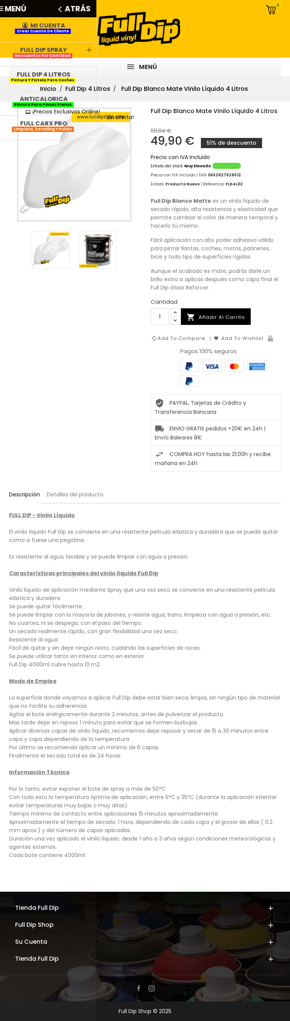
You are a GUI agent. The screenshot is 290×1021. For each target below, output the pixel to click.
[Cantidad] (160, 316)
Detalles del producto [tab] (75, 494)
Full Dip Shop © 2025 (145, 1011)
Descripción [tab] (24, 494)
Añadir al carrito (216, 317)
